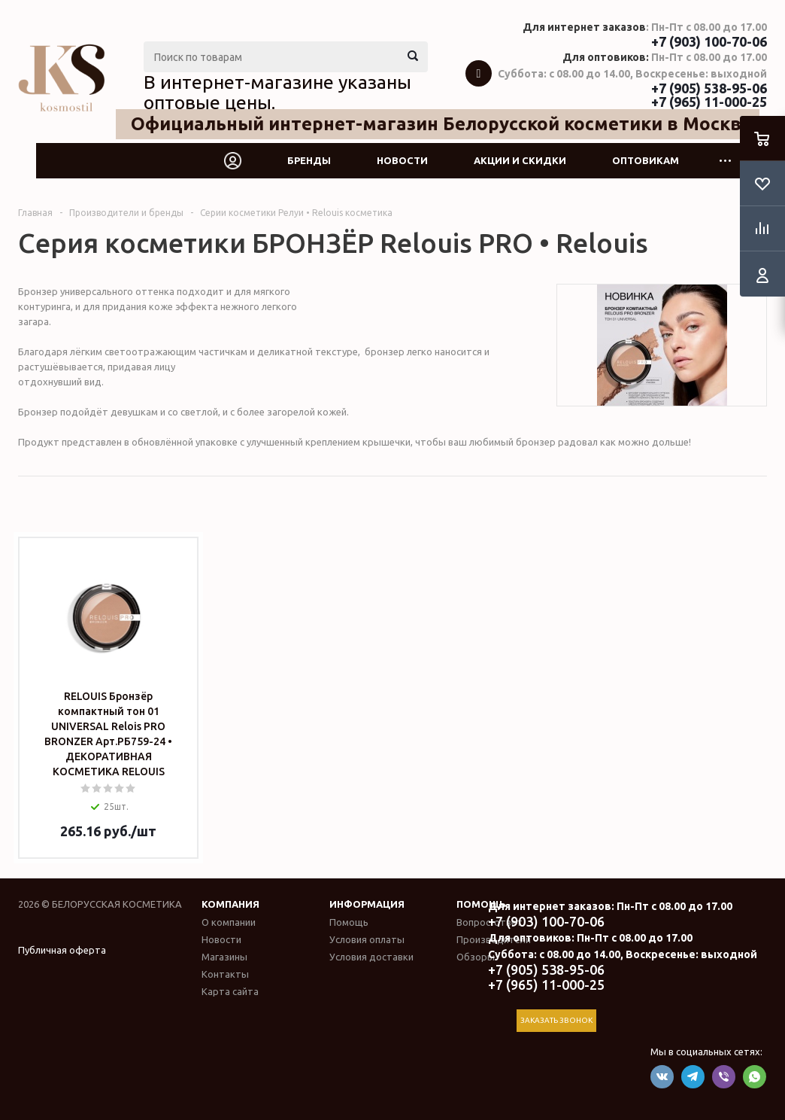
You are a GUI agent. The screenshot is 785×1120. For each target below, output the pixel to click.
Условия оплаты (367, 939)
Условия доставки (371, 956)
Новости (402, 160)
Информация (367, 904)
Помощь (481, 904)
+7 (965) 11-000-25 (709, 101)
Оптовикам (645, 160)
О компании (229, 922)
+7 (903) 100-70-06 (709, 41)
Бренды (309, 160)
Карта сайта (230, 991)
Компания (230, 904)
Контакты (225, 974)
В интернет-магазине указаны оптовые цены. (277, 93)
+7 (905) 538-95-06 (709, 88)
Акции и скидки (520, 160)
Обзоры (475, 956)
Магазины (224, 956)
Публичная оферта (62, 950)
